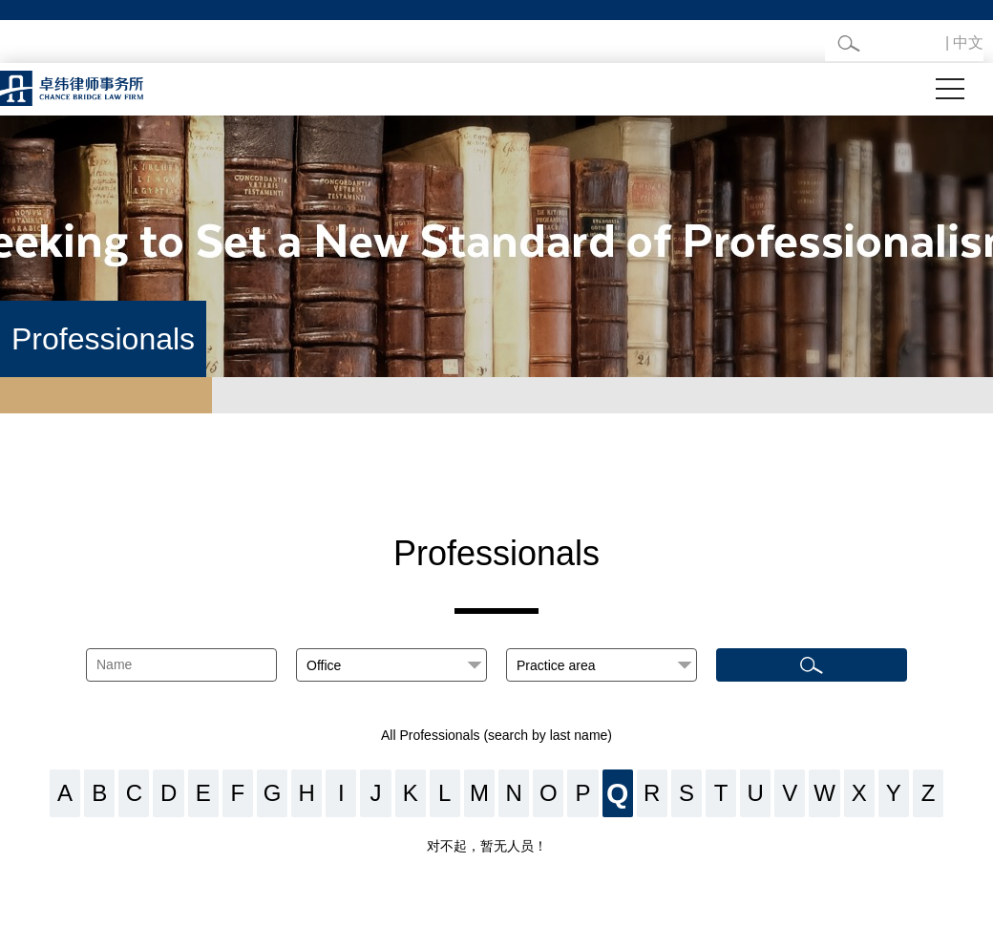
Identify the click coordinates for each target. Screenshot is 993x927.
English (916, 42)
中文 (968, 42)
